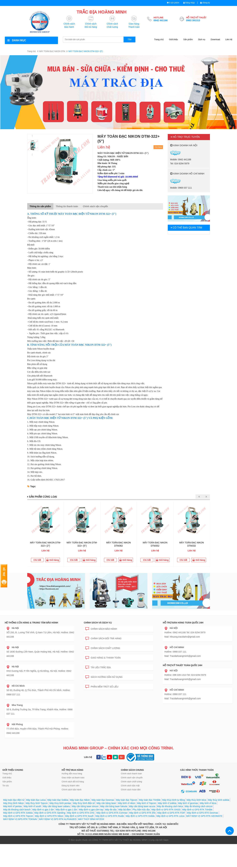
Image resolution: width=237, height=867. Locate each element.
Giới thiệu (173, 39)
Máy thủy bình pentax (60, 803)
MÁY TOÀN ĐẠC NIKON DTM (52, 51)
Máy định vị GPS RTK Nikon (49, 816)
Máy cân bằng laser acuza (142, 806)
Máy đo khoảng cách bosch (17, 809)
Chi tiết (37, 560)
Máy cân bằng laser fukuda (113, 806)
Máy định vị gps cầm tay (91, 809)
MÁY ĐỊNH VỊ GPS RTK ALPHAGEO (57, 819)
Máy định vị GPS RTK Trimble (197, 809)
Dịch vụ (201, 39)
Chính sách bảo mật (130, 786)
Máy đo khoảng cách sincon (199, 806)
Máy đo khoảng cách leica (170, 806)
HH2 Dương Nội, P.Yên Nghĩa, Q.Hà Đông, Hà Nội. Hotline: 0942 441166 (38, 671)
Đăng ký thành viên (70, 786)
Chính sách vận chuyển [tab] (95, 206)
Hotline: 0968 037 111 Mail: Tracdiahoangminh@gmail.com (182, 651)
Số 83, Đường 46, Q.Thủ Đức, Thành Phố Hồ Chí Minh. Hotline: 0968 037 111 (38, 690)
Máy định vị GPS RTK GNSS (165, 809)
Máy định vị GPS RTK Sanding (49, 813)
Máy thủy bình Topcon (37, 803)
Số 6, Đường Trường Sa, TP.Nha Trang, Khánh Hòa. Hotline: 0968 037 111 (39, 709)
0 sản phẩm (172, 3)
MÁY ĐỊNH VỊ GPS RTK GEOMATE (204, 816)
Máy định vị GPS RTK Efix (142, 813)
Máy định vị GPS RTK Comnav (111, 813)
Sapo (165, 840)
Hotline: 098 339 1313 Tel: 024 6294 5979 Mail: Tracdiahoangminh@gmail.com (185, 675)
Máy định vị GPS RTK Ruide (109, 816)
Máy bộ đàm (124, 809)
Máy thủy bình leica (196, 800)
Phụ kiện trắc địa (141, 809)
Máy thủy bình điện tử (84, 803)
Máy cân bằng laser (106, 803)
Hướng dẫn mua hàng (72, 773)
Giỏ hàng (52, 560)
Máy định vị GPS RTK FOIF (171, 813)
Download (215, 39)
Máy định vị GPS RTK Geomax (202, 813)
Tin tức (5, 786)
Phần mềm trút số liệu (101, 686)
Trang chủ (159, 39)
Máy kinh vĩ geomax (188, 803)
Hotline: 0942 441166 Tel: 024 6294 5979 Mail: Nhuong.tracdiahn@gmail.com (184, 632)
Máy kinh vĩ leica (208, 803)
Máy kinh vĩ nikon (126, 803)
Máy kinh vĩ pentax (12, 806)
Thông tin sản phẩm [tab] (40, 206)
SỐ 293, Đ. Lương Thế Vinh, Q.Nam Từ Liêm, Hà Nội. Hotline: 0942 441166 (40, 632)
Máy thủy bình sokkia (218, 800)
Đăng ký (204, 3)
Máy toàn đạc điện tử (13, 800)
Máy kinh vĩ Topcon (146, 803)
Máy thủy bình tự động (173, 800)
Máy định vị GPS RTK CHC (81, 813)
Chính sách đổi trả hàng (103, 638)
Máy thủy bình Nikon (13, 803)
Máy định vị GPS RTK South (79, 816)
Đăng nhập (188, 3)
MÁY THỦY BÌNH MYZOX (91, 819)
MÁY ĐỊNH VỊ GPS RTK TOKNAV (20, 819)
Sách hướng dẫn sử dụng (103, 676)
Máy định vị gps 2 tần (43, 809)
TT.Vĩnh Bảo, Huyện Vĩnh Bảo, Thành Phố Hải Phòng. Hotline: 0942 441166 (37, 728)
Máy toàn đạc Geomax (102, 800)
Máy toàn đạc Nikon (80, 800)
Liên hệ (228, 39)
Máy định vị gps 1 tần (66, 809)
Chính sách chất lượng (102, 648)
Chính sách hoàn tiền (131, 790)
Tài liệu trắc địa (98, 667)
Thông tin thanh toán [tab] (67, 206)
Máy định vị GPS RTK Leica (170, 816)
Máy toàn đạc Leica (36, 800)
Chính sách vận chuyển (132, 777)
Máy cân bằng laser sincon (85, 806)
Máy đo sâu (110, 809)
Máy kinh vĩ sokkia (167, 803)
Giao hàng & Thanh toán (103, 657)
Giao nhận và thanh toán (73, 777)
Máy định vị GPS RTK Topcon (18, 816)
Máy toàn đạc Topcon (126, 800)
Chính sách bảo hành (101, 628)
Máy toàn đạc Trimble (149, 800)
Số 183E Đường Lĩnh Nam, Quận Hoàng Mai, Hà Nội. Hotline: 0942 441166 (40, 651)
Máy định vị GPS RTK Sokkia (18, 813)
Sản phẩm (188, 39)
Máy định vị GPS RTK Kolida (140, 816)
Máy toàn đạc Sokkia (57, 800)
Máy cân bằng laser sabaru (56, 806)
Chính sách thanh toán (131, 773)
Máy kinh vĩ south (32, 806)
